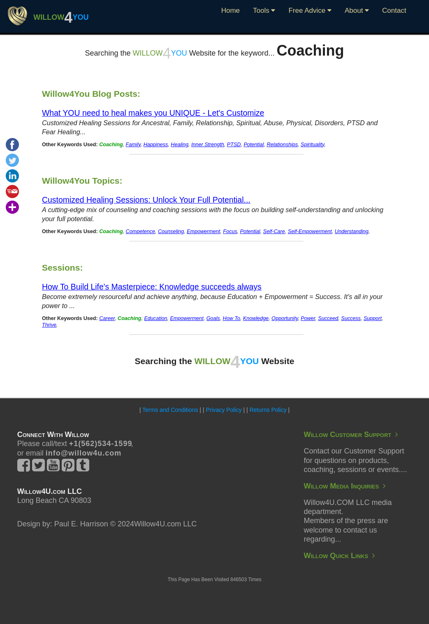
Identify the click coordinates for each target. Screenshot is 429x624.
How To (231, 318)
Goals (213, 318)
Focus (230, 231)
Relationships (282, 144)
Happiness (156, 144)
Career (107, 318)
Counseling (171, 231)
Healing (179, 144)
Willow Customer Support (351, 434)
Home (230, 10)
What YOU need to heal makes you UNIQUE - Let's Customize (153, 112)
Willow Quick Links (339, 556)
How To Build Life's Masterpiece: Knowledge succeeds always (152, 286)
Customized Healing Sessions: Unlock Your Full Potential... (146, 199)
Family (133, 144)
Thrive (49, 325)
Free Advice (310, 10)
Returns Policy (267, 410)
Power (308, 318)
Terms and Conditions (170, 410)
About (357, 10)
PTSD (234, 144)
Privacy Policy (223, 410)
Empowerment (203, 231)
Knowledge (256, 318)
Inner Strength (207, 144)
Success (351, 318)
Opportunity (284, 318)
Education (155, 318)
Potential (253, 144)
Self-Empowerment (310, 231)
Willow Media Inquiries (344, 486)
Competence (140, 231)
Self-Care (274, 231)
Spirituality (312, 144)
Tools (264, 10)
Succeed (328, 318)
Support (373, 318)
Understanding (352, 231)
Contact (394, 10)
